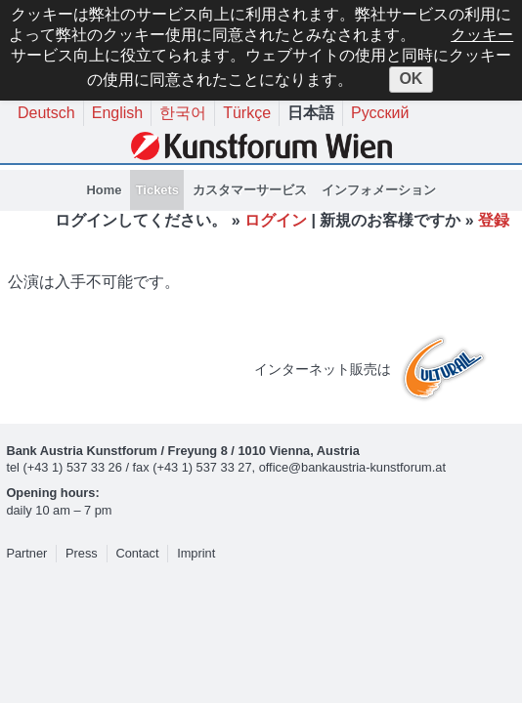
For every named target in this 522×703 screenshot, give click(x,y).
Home (103, 190)
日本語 (310, 112)
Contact (136, 553)
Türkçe (247, 112)
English (117, 112)
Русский (380, 112)
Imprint (196, 553)
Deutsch (46, 112)
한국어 (182, 112)
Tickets (157, 190)
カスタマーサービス (250, 190)
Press (81, 553)
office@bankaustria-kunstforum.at (352, 467)
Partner (26, 553)
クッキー (482, 34)
